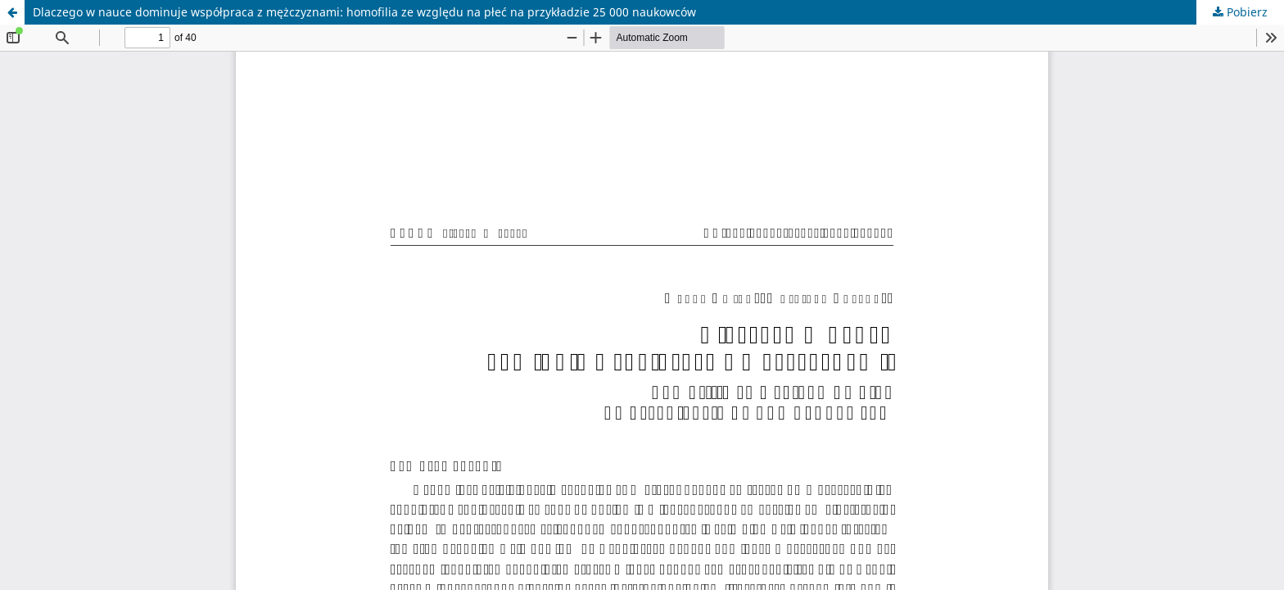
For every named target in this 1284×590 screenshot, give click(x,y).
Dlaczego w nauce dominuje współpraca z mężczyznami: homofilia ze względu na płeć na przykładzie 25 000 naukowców (364, 12)
